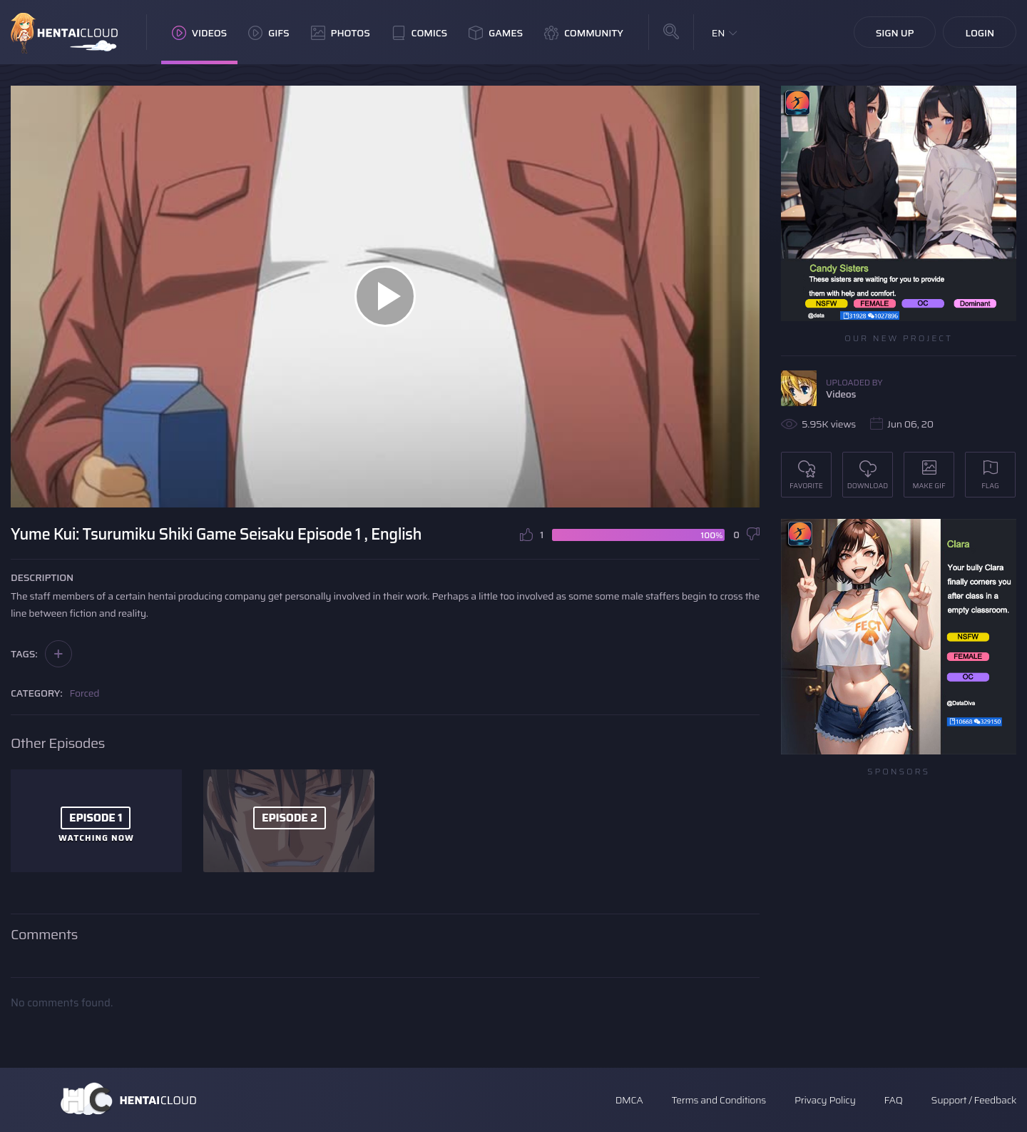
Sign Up (895, 33)
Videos (199, 33)
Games (496, 33)
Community (583, 33)
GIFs (269, 33)
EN (718, 33)
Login (979, 33)
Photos (340, 33)
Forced (85, 693)
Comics (419, 33)
